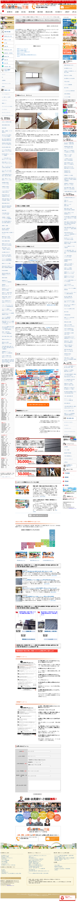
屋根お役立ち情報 (67, 321)
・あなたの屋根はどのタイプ (59, 858)
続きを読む (42, 496)
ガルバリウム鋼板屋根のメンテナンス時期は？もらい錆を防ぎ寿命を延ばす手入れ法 (38, 579)
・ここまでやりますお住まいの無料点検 (35, 861)
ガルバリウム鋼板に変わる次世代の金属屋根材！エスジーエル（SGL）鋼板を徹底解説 (8, 328)
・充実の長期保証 (4, 863)
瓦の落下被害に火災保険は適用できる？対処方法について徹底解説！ (70, 218)
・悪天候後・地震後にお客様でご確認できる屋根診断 (64, 859)
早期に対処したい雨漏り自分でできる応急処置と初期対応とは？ (70, 359)
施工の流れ (66, 87)
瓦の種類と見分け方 (6, 252)
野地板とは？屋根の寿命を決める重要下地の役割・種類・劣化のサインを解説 (37, 571)
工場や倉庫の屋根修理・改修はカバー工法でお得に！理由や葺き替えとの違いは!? (70, 375)
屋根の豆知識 (4, 277)
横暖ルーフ (4, 103)
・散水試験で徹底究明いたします (34, 863)
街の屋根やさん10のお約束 (69, 78)
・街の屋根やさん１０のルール (6, 859)
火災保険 (48, 327)
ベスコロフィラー (67, 428)
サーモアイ (66, 425)
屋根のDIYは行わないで (6, 339)
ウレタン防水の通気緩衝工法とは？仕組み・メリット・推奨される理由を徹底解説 (38, 596)
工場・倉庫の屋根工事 (68, 396)
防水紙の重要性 (5, 270)
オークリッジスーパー (6, 112)
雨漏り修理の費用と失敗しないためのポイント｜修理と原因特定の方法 (70, 228)
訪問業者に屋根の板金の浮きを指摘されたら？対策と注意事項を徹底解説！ (70, 179)
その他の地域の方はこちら (48, 560)
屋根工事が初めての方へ (69, 65)
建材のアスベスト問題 (6, 263)
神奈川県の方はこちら (34, 560)
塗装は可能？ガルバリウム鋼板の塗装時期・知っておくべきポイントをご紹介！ (8, 322)
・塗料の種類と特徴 (57, 862)
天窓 (16, 29)
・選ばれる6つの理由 (5, 858)
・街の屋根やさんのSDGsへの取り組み (8, 866)
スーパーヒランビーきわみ (7, 106)
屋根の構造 (4, 128)
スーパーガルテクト (6, 94)
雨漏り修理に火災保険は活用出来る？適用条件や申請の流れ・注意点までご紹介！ (70, 223)
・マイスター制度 (4, 864)
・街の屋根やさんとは (5, 857)
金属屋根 (3, 80)
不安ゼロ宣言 (66, 81)
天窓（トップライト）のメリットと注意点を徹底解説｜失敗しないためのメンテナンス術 (39, 588)
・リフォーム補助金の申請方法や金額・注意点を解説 (38, 875)
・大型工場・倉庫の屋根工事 (33, 869)
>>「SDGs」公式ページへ (5, 476)
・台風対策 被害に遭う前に (33, 864)
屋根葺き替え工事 (51, 305)
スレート (3, 74)
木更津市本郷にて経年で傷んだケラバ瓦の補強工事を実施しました (27, 612)
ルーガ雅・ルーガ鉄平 (6, 97)
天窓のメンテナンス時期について (23, 51)
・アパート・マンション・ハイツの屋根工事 (36, 870)
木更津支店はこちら (72, 508)
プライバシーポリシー (68, 459)
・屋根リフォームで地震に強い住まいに (35, 866)
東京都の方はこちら (21, 560)
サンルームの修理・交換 (69, 410)
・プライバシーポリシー (58, 869)
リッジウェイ (4, 109)
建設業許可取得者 (67, 452)
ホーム (16, 17)
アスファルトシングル (6, 83)
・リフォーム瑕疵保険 (5, 862)
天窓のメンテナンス (21, 53)
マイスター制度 (67, 96)
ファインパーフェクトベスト (69, 431)
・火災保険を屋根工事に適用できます (35, 868)
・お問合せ (56, 871)
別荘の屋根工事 (67, 403)
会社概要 (66, 446)
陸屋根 (3, 86)
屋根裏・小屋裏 (5, 225)
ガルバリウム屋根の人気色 (69, 308)
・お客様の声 (3, 873)
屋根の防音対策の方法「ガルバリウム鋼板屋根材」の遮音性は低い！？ (70, 234)
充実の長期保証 (67, 93)
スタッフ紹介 (66, 449)
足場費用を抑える (33, 260)
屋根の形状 (4, 210)
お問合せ (66, 462)
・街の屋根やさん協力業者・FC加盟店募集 (62, 870)
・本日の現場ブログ (4, 874)
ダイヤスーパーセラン (68, 422)
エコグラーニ (4, 100)
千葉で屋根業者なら (68, 455)
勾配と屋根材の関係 (6, 240)
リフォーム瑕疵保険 (68, 84)
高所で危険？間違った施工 (7, 336)
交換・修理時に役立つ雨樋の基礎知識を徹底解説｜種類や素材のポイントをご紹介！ (8, 361)
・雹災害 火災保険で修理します (34, 865)
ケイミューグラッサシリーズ (7, 115)
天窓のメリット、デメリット (22, 48)
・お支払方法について (5, 865)
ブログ (20, 17)
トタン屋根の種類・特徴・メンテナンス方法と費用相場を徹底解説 (70, 251)
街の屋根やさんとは (68, 68)
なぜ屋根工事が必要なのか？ (69, 197)
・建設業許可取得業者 (58, 868)
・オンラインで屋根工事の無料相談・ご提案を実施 (63, 857)
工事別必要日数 (67, 314)
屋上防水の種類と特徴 (6, 147)
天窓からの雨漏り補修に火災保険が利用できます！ (27, 54)
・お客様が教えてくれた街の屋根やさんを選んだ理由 (11, 875)
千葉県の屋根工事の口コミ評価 (70, 191)
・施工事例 (3, 871)
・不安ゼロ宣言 (3, 861)
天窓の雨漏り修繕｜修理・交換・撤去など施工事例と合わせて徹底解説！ (8, 347)
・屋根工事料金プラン (32, 859)
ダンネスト (66, 434)
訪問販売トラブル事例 (68, 175)
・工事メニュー (31, 858)
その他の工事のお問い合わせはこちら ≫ (38, 404)
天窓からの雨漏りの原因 (21, 50)
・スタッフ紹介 (57, 867)
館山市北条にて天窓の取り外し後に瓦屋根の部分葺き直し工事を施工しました (49, 613)
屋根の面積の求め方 (6, 203)
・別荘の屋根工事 (31, 871)
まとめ (18, 56)
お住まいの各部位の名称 (6, 121)
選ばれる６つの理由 (68, 75)
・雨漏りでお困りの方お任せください (35, 862)
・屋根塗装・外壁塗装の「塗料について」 (62, 861)
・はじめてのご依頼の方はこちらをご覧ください (37, 857)
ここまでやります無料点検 (69, 90)
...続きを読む (54, 575)
